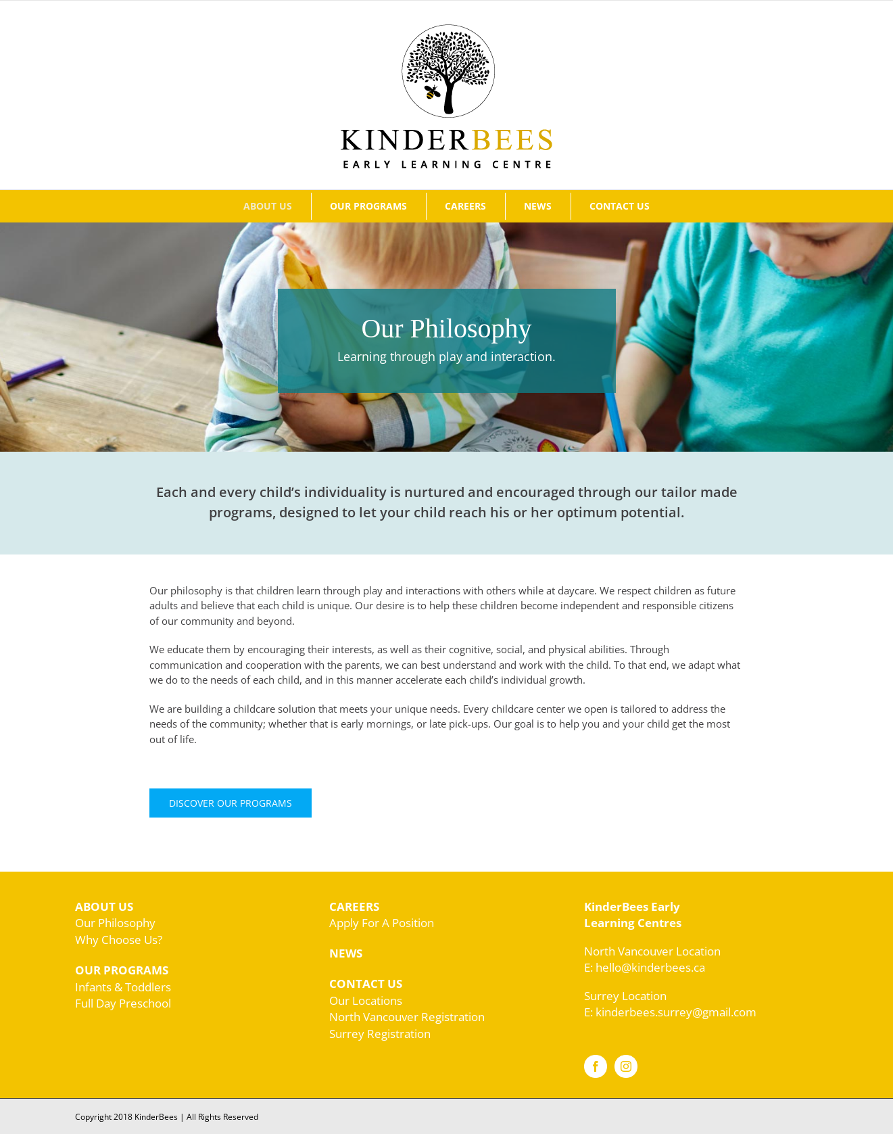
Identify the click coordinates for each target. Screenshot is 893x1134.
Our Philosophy (115, 922)
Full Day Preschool (123, 1003)
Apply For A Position (381, 922)
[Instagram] (625, 1066)
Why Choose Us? (118, 939)
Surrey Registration (380, 1033)
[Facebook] (595, 1066)
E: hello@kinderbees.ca (644, 967)
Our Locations (365, 1000)
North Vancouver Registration (407, 1016)
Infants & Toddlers (123, 987)
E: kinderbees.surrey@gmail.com (670, 1012)
